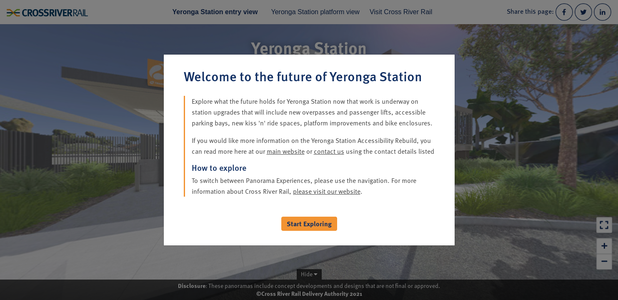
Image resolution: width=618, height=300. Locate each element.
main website (286, 151)
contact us (329, 151)
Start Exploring (309, 224)
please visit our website (326, 191)
